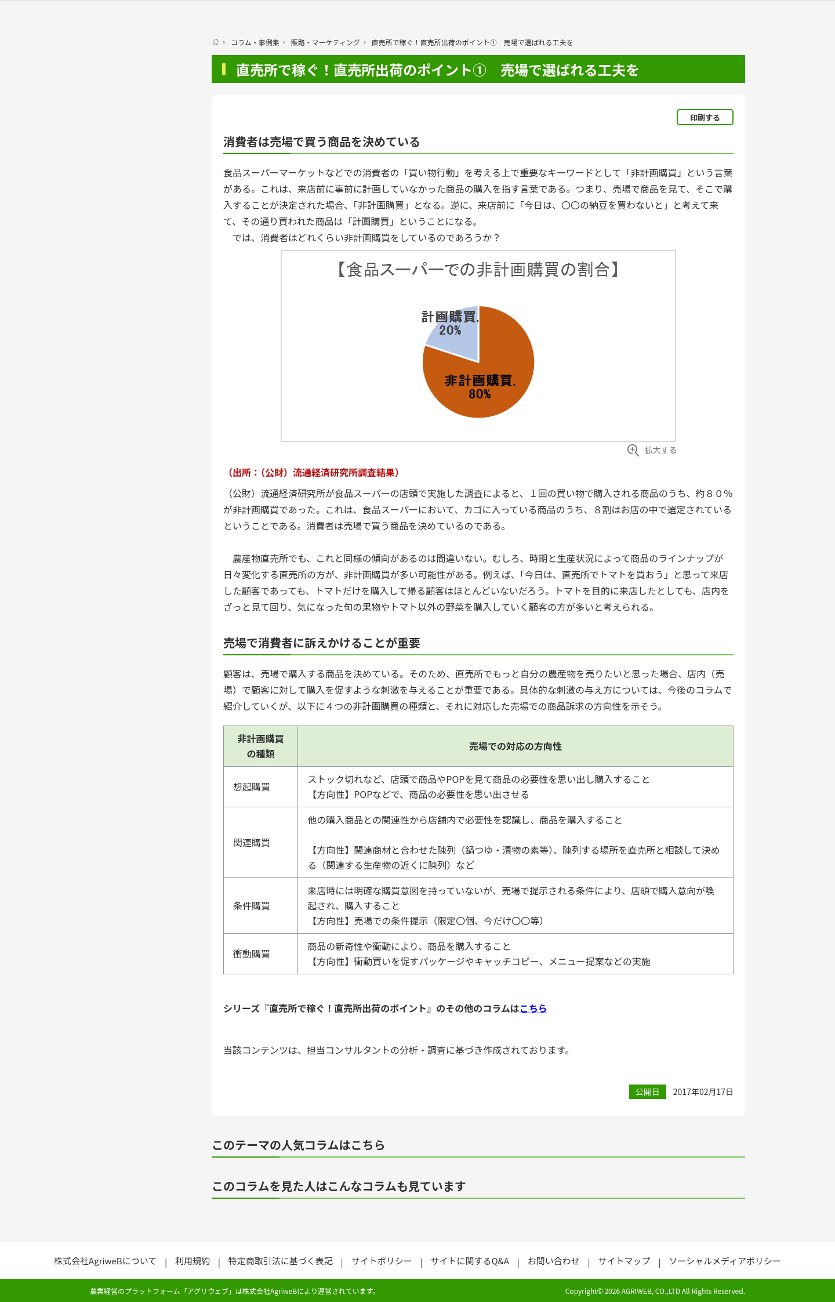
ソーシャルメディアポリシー (725, 1260)
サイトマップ (624, 1260)
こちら (533, 1008)
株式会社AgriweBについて (105, 1260)
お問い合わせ (554, 1260)
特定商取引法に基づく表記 (280, 1260)
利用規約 (192, 1260)
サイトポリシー (381, 1260)
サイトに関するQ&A (469, 1260)
